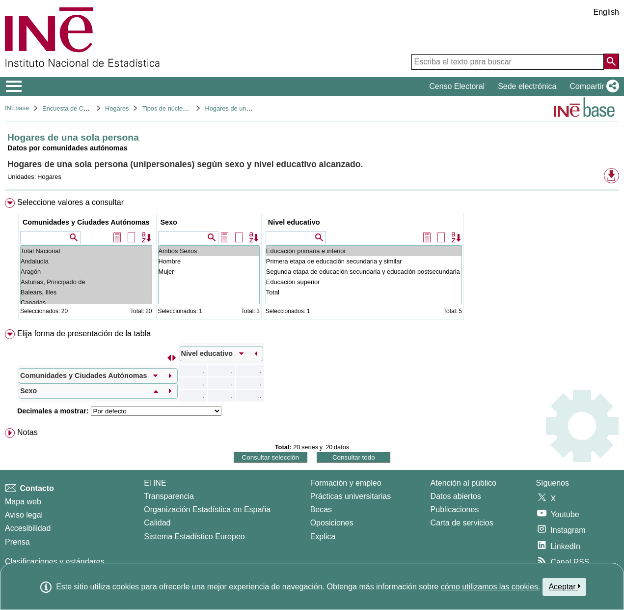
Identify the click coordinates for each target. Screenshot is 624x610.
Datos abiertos (456, 496)
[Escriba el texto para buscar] (507, 62)
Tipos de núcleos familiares (180, 108)
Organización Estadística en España (207, 509)
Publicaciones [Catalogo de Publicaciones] (455, 509)
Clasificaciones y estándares (55, 561)
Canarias (86, 302)
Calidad (157, 523)
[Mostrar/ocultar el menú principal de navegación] (14, 86)
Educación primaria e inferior (363, 251)
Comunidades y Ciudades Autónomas (86, 222)
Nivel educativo (294, 222)
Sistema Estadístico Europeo (194, 536)
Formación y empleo (345, 483)
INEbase (17, 108)
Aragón (86, 271)
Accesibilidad (28, 528)
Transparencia (169, 496)
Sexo (169, 222)
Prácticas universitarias (350, 496)
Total (363, 292)
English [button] (606, 12)
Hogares (117, 108)
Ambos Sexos (209, 251)
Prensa (17, 542)
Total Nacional (86, 251)
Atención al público (463, 483)
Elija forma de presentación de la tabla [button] (84, 333)
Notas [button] (27, 432)
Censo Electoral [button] (457, 86)
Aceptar (564, 586)
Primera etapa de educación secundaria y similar (363, 261)
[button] (592, 86)
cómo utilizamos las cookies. (491, 586)
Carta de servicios (462, 523)
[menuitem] (312, 260)
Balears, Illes (86, 292)
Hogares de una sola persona (246, 108)
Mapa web (23, 501)
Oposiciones (331, 523)
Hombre (209, 261)
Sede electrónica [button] (527, 86)
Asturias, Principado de (86, 282)
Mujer (209, 271)
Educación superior (363, 282)
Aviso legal (24, 515)
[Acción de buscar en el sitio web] (611, 61)
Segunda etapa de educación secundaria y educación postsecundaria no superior (363, 271)
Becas (321, 509)
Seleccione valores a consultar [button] (70, 202)
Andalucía (86, 261)
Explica (323, 536)
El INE (155, 483)
